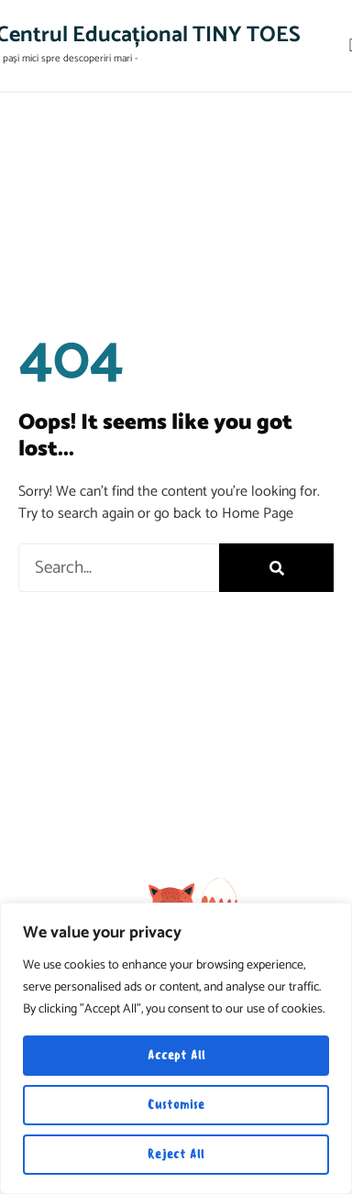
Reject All (176, 1154)
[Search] (276, 567)
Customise (176, 1104)
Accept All (176, 1055)
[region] (176, 1048)
